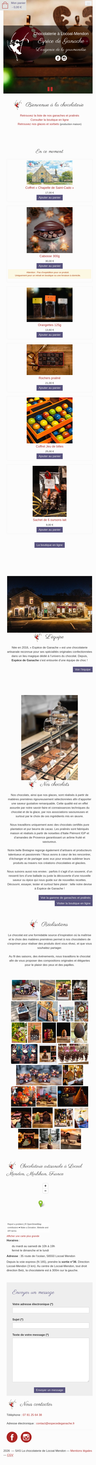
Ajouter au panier (50, 197)
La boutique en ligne (50, 545)
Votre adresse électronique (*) (33, 1306)
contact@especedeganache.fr (55, 1425)
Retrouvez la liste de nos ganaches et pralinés (49, 115)
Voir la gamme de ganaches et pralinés (66, 898)
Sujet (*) (18, 1321)
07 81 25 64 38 (32, 1416)
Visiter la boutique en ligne (74, 904)
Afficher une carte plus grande (23, 1238)
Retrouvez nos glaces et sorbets (38, 124)
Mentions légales (81, 1452)
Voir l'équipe (83, 670)
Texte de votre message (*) (31, 1336)
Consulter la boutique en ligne (50, 120)
